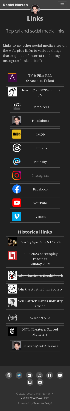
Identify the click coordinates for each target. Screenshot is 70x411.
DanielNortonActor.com (35, 397)
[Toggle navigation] (62, 5)
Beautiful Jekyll (42, 403)
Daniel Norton (15, 4)
